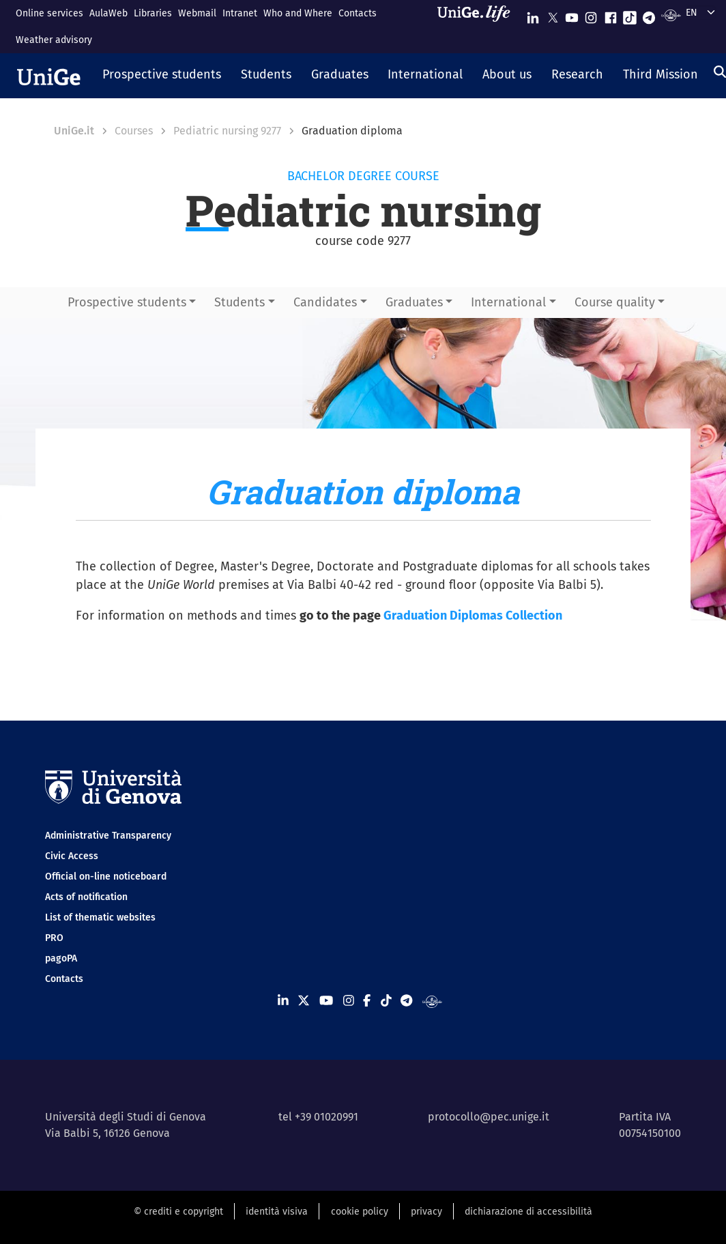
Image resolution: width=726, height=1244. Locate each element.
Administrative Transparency (108, 835)
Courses (134, 130)
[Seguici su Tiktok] (629, 14)
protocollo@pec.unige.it (488, 1116)
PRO (54, 938)
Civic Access (71, 856)
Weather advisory (54, 40)
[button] (162, 75)
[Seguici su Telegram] (648, 14)
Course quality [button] (615, 302)
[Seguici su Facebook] (610, 14)
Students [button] (239, 302)
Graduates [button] (414, 302)
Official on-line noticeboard (105, 876)
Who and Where (297, 13)
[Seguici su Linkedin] (532, 14)
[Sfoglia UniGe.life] (478, 26)
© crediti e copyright (178, 1211)
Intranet (239, 13)
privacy (426, 1211)
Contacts (357, 13)
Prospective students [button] (127, 302)
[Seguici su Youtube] (571, 14)
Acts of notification (86, 897)
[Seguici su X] (552, 14)
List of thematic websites (100, 917)
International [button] (508, 302)
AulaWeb (108, 13)
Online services (49, 13)
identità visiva (277, 1211)
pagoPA (61, 958)
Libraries (153, 13)
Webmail (197, 13)
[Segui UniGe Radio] (671, 14)
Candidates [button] (325, 302)
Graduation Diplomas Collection (472, 615)
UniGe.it (74, 130)
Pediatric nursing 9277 (227, 130)
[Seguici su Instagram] (590, 14)
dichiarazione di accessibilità (528, 1211)
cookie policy (359, 1211)
